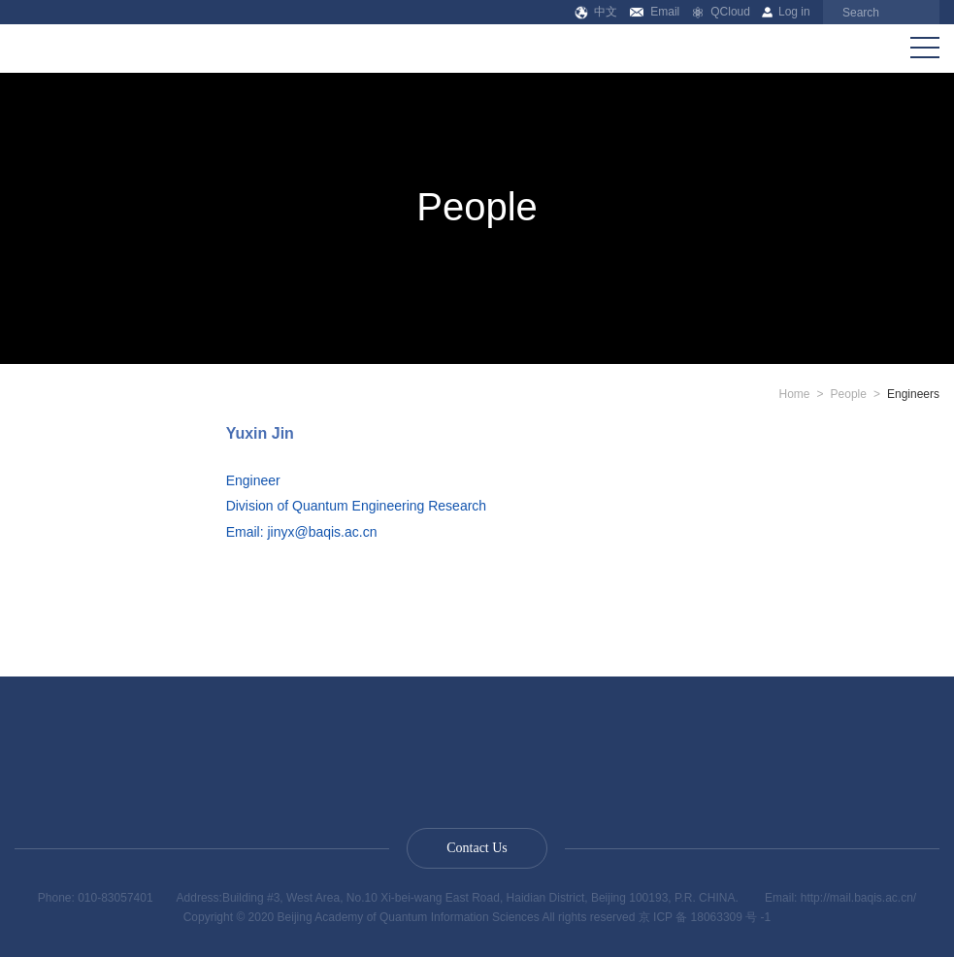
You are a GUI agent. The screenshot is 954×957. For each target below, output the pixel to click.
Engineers (913, 394)
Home (794, 394)
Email (654, 11)
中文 (596, 11)
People (849, 394)
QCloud (721, 11)
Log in (785, 11)
